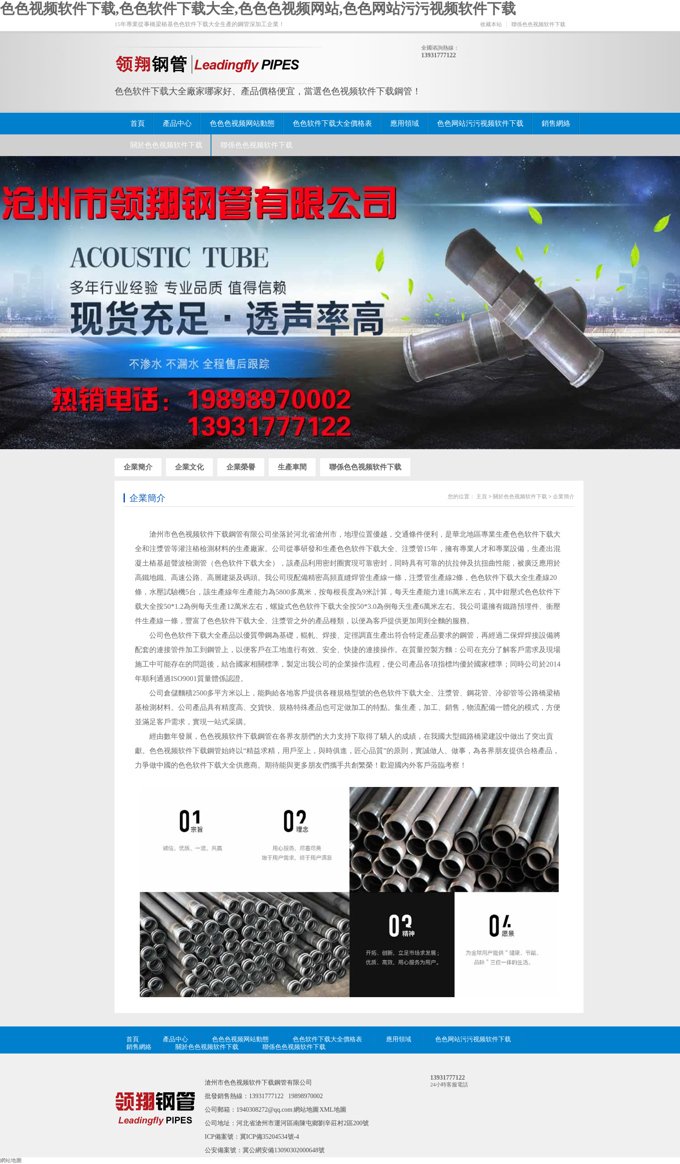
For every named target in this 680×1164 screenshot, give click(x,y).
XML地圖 (333, 1109)
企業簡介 (138, 467)
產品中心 (177, 123)
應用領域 (404, 123)
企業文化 (189, 467)
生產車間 (292, 467)
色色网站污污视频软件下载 (480, 123)
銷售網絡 (556, 123)
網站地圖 (306, 1109)
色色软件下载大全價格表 (332, 123)
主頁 (481, 496)
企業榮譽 (240, 467)
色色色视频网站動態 (242, 123)
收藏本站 (491, 24)
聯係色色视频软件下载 (538, 24)
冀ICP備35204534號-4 (269, 1136)
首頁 (137, 123)
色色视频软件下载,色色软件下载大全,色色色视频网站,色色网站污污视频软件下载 (258, 8)
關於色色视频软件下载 (166, 145)
